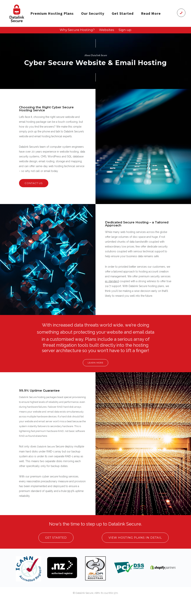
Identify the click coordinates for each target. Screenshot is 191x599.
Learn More (95, 362)
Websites (106, 30)
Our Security (92, 13)
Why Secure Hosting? (77, 30)
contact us (34, 183)
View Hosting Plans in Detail (135, 537)
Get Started (123, 13)
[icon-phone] (181, 13)
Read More (151, 13)
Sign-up (125, 30)
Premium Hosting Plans (52, 13)
